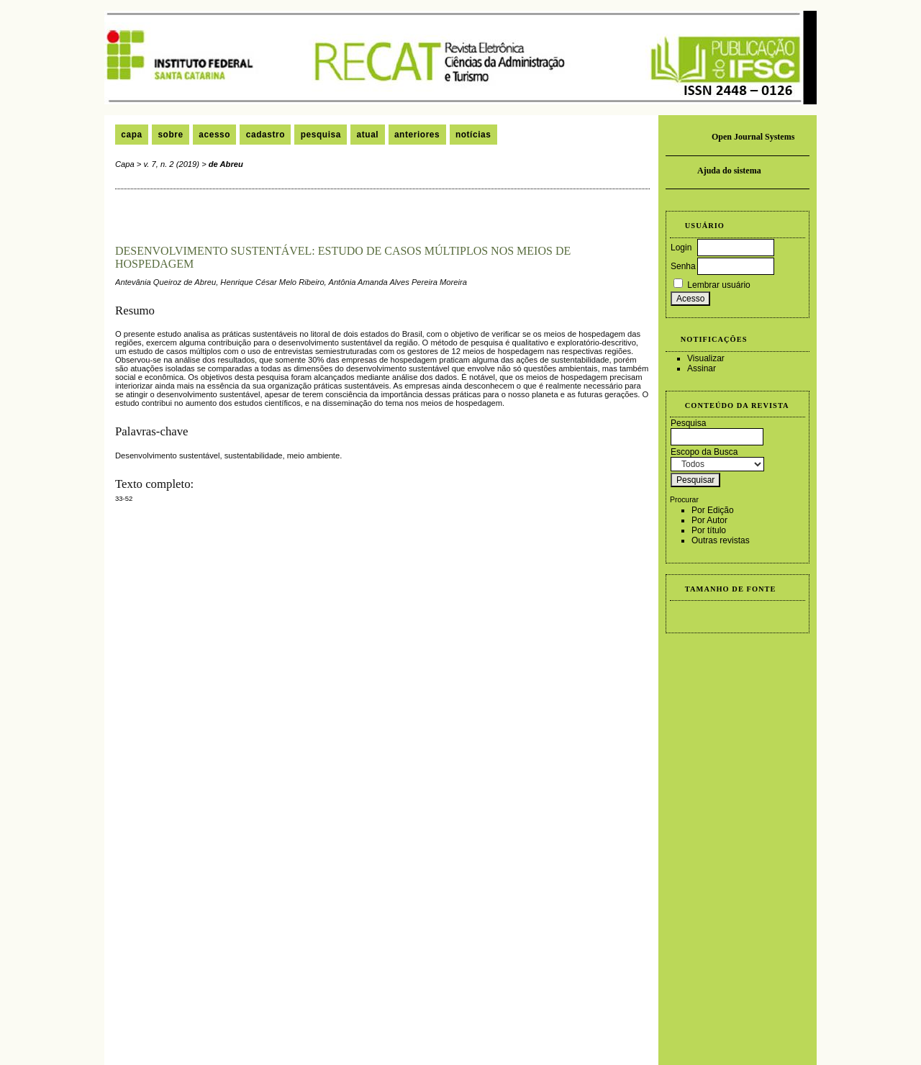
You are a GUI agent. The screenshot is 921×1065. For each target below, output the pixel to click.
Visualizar (706, 358)
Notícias (473, 135)
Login (681, 248)
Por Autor (709, 520)
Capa (131, 135)
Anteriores (417, 135)
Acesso (214, 135)
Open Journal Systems (753, 137)
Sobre (170, 135)
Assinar (701, 368)
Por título (708, 530)
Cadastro (265, 135)
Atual (368, 135)
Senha (683, 266)
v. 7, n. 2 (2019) (172, 164)
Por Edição (712, 510)
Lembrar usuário (718, 285)
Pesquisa (321, 135)
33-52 (123, 498)
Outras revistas (720, 540)
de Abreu (226, 164)
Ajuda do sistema (729, 171)
